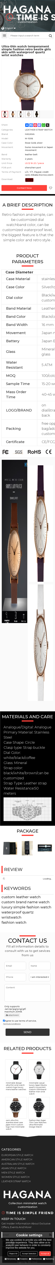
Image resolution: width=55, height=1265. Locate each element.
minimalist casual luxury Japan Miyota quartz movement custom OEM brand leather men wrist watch (38, 1088)
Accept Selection (29, 1253)
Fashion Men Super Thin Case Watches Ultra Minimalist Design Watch (37, 1123)
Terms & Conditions (12, 1024)
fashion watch (13, 922)
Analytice (22, 1259)
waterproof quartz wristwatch (17, 914)
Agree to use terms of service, (20, 1023)
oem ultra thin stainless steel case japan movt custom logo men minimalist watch (15, 1124)
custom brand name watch (25, 902)
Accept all (45, 1253)
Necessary (10, 1259)
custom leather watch (21, 897)
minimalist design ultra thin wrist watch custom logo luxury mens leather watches (16, 1086)
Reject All (13, 1253)
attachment (12, 1015)
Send (27, 1032)
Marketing (48, 1259)
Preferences (35, 1259)
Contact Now (24, 188)
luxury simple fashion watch (26, 907)
